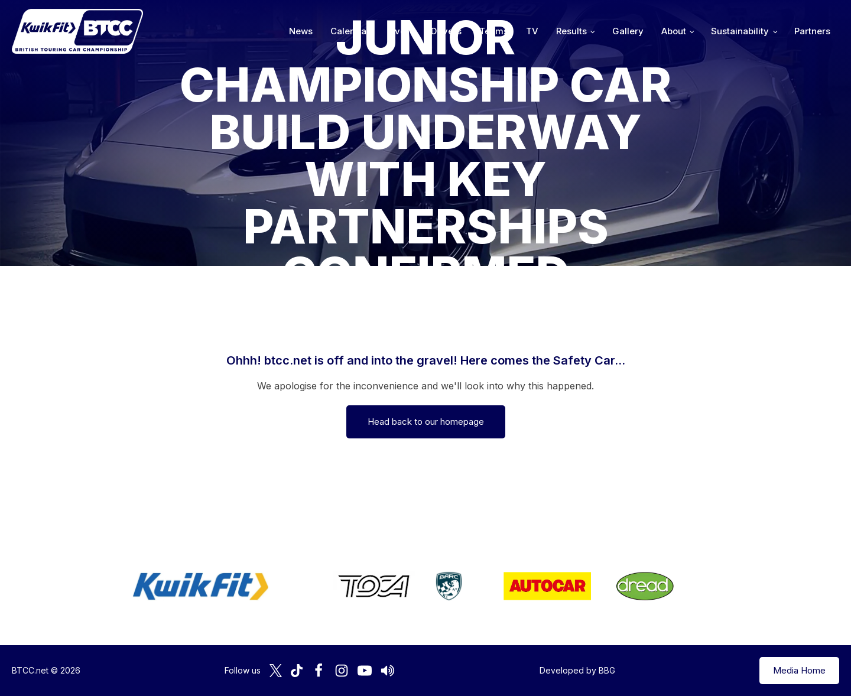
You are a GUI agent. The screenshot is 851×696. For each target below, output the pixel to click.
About (673, 31)
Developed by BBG (577, 670)
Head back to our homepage (426, 421)
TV (532, 31)
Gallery (628, 31)
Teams (493, 31)
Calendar (350, 31)
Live (396, 31)
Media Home (799, 670)
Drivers (446, 31)
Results (571, 31)
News (301, 31)
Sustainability (740, 31)
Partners (812, 31)
